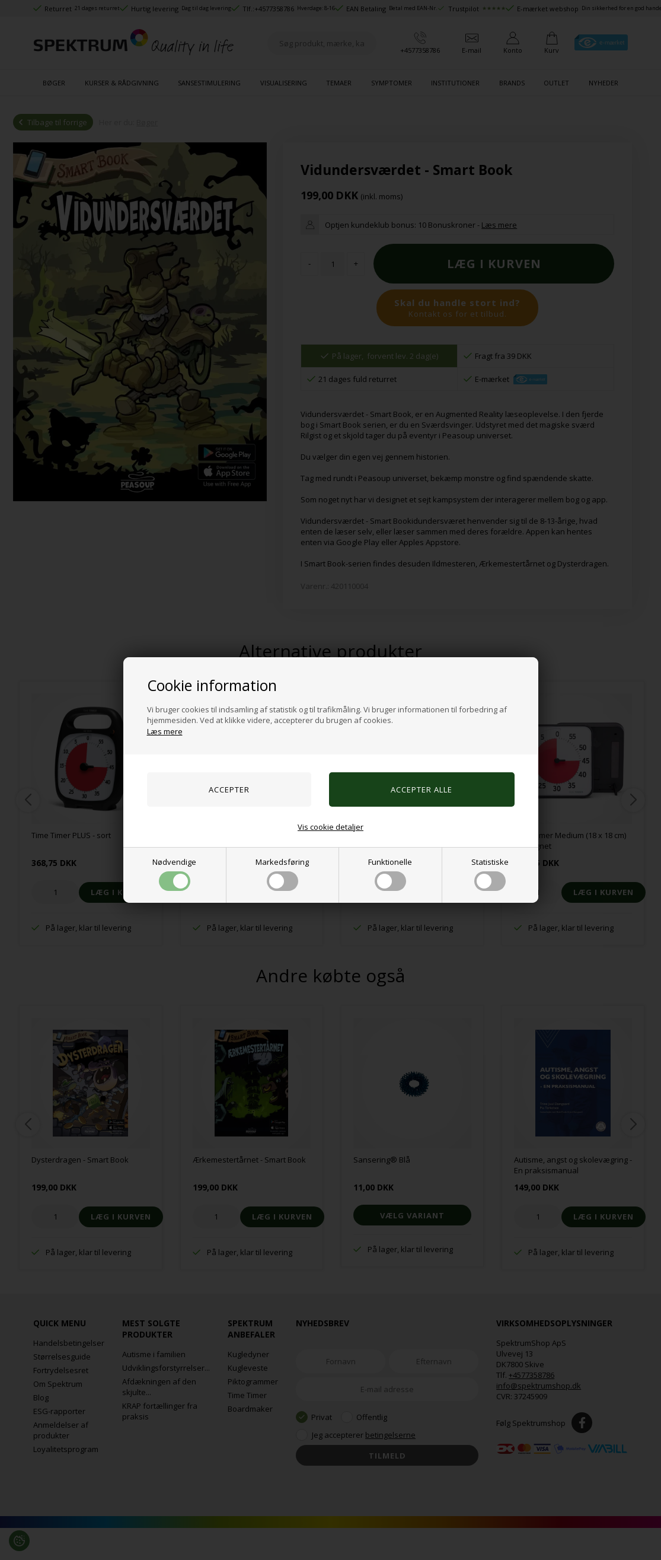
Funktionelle (390, 874)
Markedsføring (282, 874)
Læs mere (165, 731)
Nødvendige (174, 874)
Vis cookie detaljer (330, 827)
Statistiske (490, 874)
